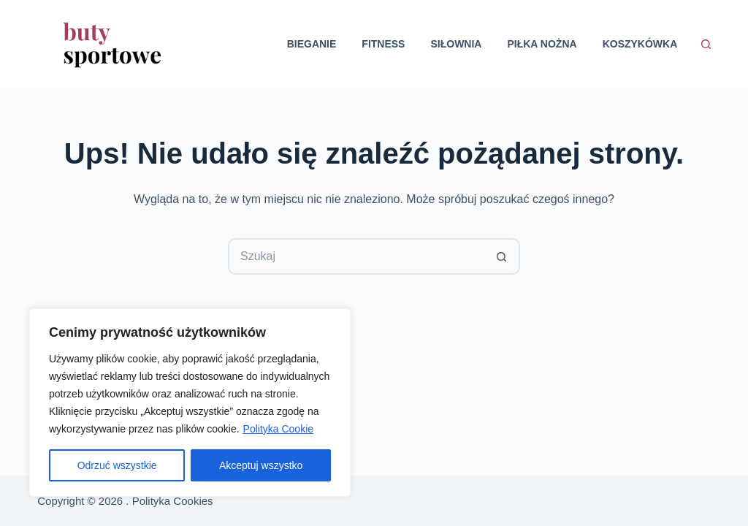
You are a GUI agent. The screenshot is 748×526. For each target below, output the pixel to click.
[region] (190, 402)
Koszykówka (640, 44)
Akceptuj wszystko (260, 465)
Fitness (383, 44)
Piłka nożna (541, 44)
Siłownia (455, 44)
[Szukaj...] (356, 256)
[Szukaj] (706, 44)
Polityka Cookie (278, 429)
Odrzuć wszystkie (117, 465)
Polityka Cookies (172, 501)
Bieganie (312, 44)
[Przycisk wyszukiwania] (502, 256)
